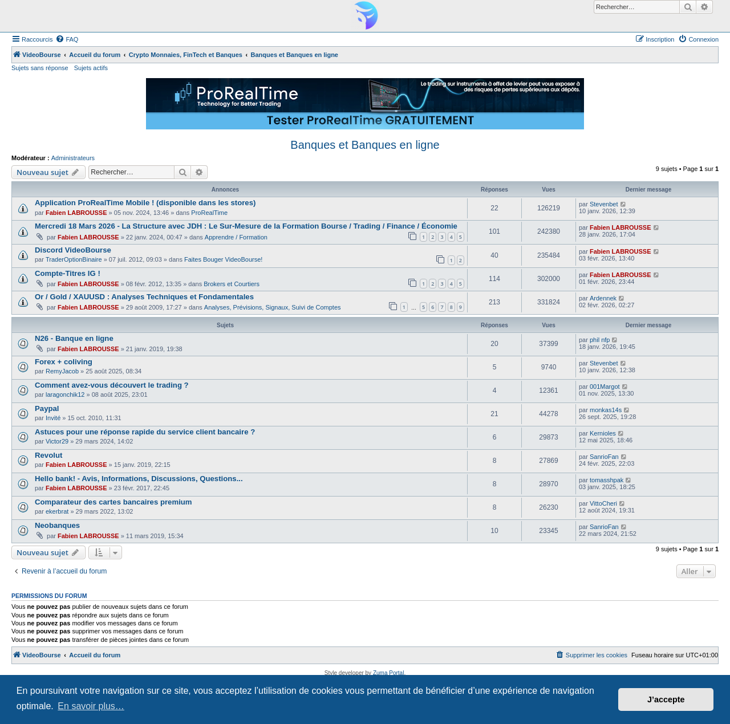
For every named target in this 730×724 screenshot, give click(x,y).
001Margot (605, 386)
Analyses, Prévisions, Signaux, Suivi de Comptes (272, 307)
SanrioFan (604, 456)
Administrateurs (73, 157)
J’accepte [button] (666, 699)
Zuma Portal (388, 673)
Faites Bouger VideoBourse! (223, 259)
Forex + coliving (63, 361)
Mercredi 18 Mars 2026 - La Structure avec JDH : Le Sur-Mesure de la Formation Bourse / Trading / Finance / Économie (246, 226)
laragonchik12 (65, 394)
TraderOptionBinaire (74, 259)
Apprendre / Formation (236, 237)
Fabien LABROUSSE (76, 212)
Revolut (48, 455)
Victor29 (57, 441)
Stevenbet (604, 204)
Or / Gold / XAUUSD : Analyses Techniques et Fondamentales (144, 296)
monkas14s (606, 409)
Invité (53, 417)
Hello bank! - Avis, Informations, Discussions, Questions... (139, 478)
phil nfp (600, 339)
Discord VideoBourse (73, 250)
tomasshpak (606, 480)
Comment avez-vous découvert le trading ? (112, 385)
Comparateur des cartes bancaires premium (113, 502)
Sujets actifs (91, 67)
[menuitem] (66, 39)
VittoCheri (603, 503)
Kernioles (603, 433)
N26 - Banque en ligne (74, 338)
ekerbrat (57, 511)
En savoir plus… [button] (91, 706)
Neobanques (57, 525)
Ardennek (603, 298)
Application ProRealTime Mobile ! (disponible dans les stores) (145, 202)
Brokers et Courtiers (231, 283)
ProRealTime (209, 212)
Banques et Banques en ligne (364, 145)
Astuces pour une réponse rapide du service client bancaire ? (145, 432)
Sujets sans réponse (39, 67)
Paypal (47, 408)
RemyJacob (62, 371)
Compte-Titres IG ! (67, 273)
